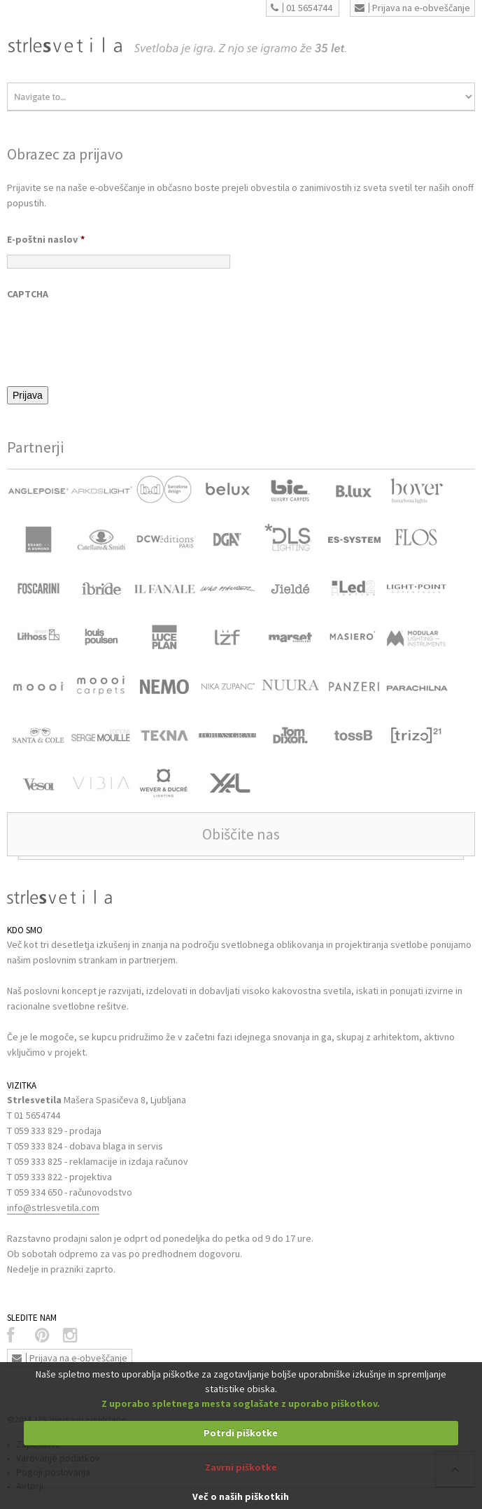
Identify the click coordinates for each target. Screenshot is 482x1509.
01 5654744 (301, 7)
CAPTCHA (27, 294)
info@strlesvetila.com (53, 1207)
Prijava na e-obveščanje (412, 7)
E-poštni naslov (46, 239)
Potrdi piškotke (241, 1432)
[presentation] (113, 336)
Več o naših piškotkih (240, 1496)
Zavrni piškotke (241, 1467)
